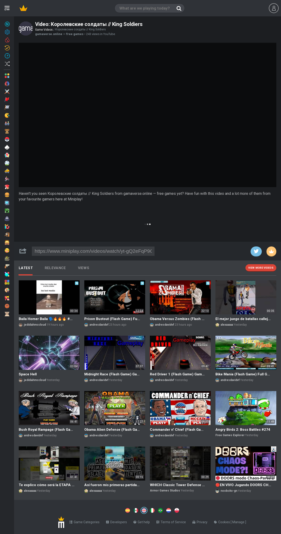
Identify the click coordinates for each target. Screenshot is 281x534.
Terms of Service (171, 521)
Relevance (55, 268)
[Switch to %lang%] (101, 510)
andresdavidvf (98, 324)
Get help (141, 521)
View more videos (261, 267)
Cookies (222, 521)
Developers (116, 521)
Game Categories (85, 521)
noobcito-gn (229, 490)
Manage (238, 521)
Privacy (199, 521)
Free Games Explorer (229, 435)
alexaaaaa (227, 324)
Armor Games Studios (165, 490)
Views (83, 268)
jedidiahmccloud (35, 324)
